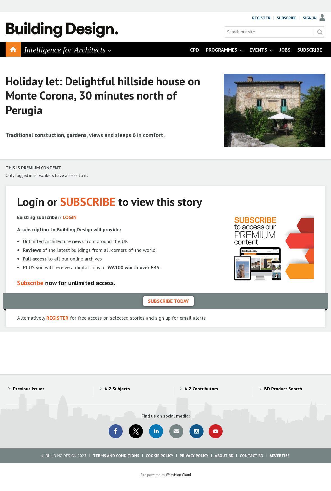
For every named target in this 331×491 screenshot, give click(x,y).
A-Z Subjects (117, 388)
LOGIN (70, 217)
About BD (224, 455)
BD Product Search (283, 388)
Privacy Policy (194, 455)
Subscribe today (168, 301)
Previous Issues (29, 388)
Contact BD (251, 455)
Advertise (280, 455)
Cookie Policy (159, 455)
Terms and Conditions (116, 455)
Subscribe (286, 18)
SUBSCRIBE (87, 201)
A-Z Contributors (201, 388)
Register (261, 18)
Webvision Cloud (178, 474)
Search (319, 31)
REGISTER (57, 318)
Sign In (310, 18)
